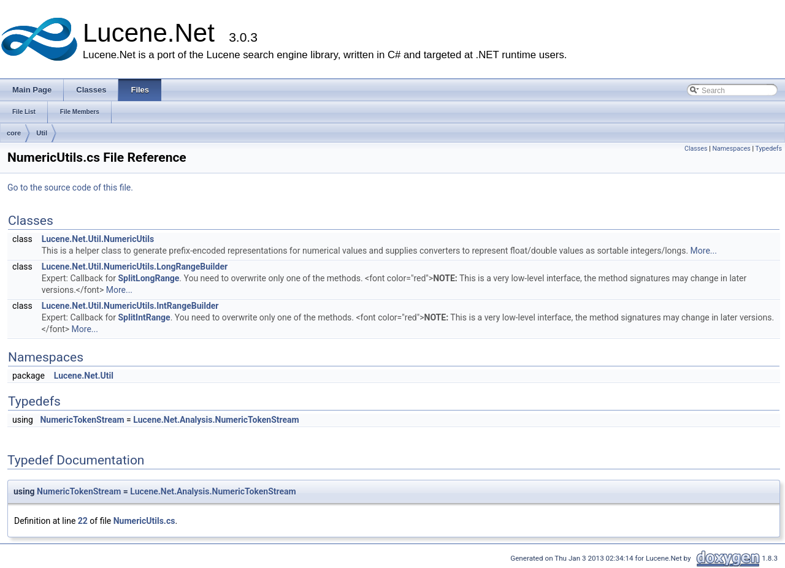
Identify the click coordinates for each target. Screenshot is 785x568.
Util (41, 133)
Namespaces (731, 149)
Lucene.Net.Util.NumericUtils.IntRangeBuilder (130, 306)
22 (83, 521)
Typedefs (768, 149)
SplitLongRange (148, 278)
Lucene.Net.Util (83, 376)
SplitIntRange (144, 317)
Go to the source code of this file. (70, 187)
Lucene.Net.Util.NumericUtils (98, 239)
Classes (695, 149)
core (14, 133)
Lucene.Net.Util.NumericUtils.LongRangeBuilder (135, 266)
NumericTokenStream (82, 420)
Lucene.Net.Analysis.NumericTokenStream (216, 420)
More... (704, 251)
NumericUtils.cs (144, 521)
